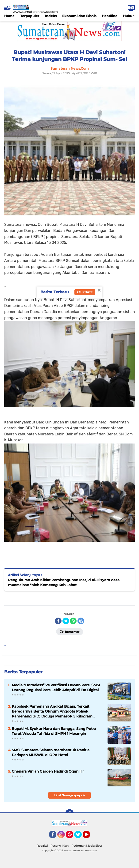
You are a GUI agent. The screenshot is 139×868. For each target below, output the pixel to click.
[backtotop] (69, 813)
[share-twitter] (65, 621)
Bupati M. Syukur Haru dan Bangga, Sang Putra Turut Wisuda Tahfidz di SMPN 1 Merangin (54, 731)
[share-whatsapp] (73, 621)
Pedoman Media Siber (86, 845)
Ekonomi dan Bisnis (79, 16)
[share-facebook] (58, 621)
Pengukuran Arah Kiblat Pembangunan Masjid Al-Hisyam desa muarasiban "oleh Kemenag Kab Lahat (64, 582)
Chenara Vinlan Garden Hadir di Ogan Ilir (48, 771)
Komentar (69, 631)
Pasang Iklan (59, 845)
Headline (109, 16)
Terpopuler (29, 16)
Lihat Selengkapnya (69, 795)
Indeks (51, 16)
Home (9, 16)
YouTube (90, 836)
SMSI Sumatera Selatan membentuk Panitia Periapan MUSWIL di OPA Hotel (50, 752)
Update (85, 292)
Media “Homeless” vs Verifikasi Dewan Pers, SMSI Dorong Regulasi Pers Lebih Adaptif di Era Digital (56, 687)
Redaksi (42, 845)
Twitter (80, 836)
